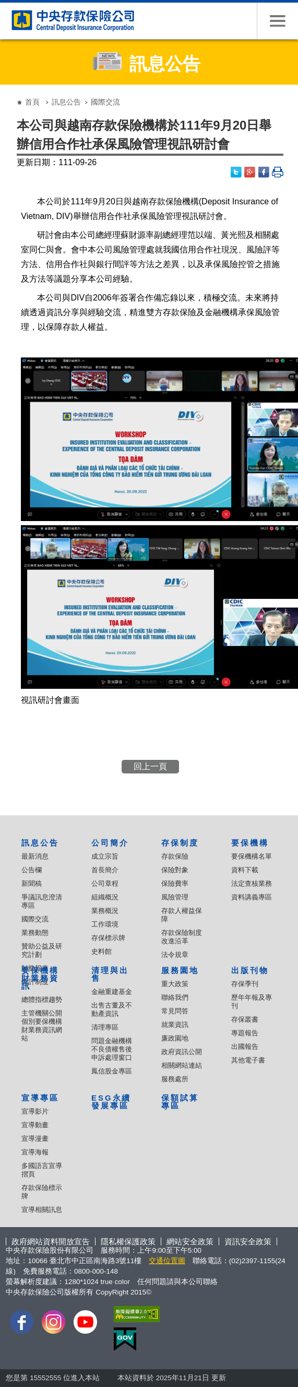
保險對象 (174, 870)
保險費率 (174, 883)
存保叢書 (244, 1019)
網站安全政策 (189, 1241)
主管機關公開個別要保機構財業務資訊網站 (41, 1025)
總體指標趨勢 (41, 999)
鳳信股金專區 (111, 1071)
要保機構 (250, 842)
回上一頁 (150, 766)
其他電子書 (248, 1060)
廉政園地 (174, 1038)
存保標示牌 (108, 938)
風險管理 (174, 897)
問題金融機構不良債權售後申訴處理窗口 (111, 1049)
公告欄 (31, 870)
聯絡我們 (174, 997)
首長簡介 (104, 870)
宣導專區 (40, 1097)
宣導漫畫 (35, 1138)
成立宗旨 (104, 856)
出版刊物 (250, 970)
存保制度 (180, 842)
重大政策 (174, 984)
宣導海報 (35, 1152)
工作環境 (104, 924)
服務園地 (180, 970)
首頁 (32, 102)
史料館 (101, 951)
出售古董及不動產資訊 (111, 1009)
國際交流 (35, 919)
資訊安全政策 (247, 1241)
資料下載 (244, 870)
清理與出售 (110, 974)
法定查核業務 (251, 883)
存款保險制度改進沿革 (181, 937)
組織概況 (104, 897)
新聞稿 (31, 883)
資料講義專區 (251, 897)
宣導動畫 (35, 1125)
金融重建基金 (111, 992)
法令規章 (174, 954)
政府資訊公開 (181, 1052)
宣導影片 (35, 1111)
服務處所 (174, 1079)
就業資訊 (174, 1024)
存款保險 (174, 856)
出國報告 (244, 1046)
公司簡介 (110, 842)
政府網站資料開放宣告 (50, 1241)
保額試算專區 (180, 1101)
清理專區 (104, 1027)
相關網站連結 (181, 1065)
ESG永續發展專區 (111, 1101)
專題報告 (244, 1033)
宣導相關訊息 (41, 1209)
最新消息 (35, 856)
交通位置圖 (167, 1261)
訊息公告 (66, 102)
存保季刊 (244, 984)
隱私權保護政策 (128, 1241)
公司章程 (104, 883)
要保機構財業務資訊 (40, 978)
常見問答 (174, 1011)
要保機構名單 (251, 856)
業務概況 (104, 911)
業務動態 (35, 933)
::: (9, 93)
